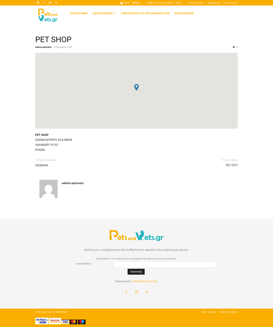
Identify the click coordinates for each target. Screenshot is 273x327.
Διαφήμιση (213, 2)
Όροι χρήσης (209, 312)
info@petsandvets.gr (145, 281)
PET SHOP (53, 39)
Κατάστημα (78, 13)
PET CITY (232, 165)
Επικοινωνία (230, 2)
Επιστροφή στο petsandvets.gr (145, 13)
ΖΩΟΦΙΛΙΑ (41, 165)
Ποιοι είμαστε (196, 2)
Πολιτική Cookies (228, 312)
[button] (38, 2)
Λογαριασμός (104, 13)
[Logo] (48, 15)
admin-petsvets (43, 47)
